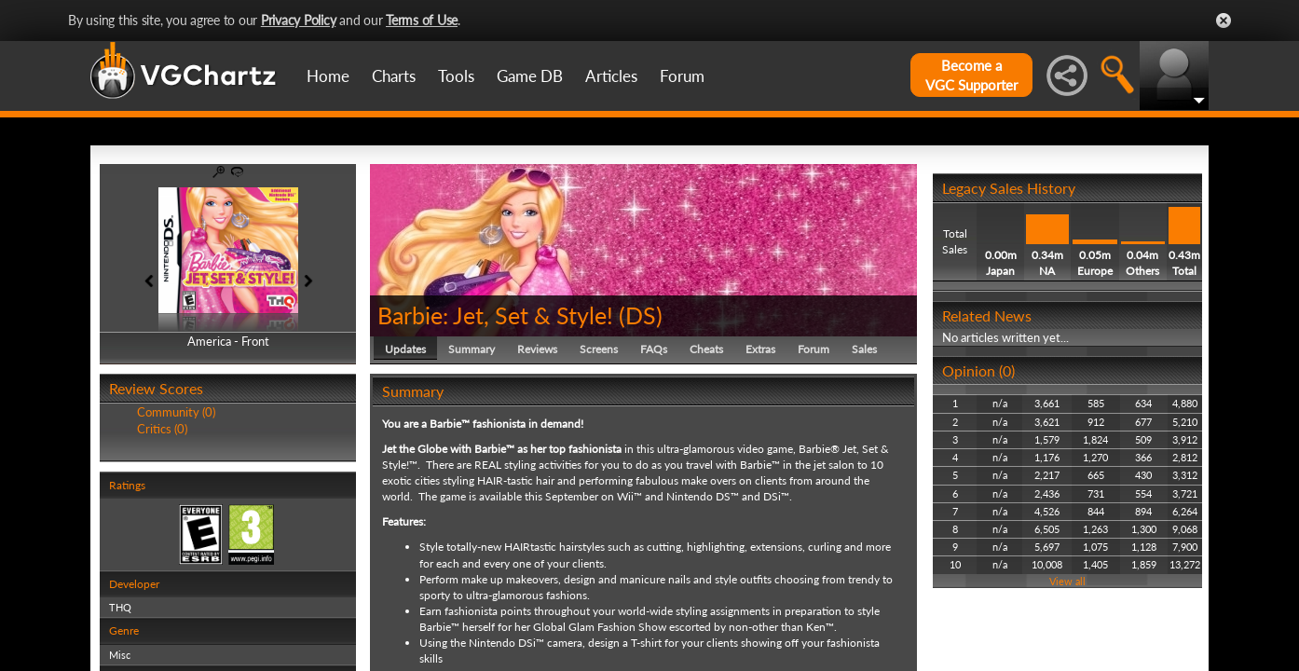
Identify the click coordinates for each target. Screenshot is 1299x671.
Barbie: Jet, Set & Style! (495, 315)
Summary (471, 349)
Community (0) (176, 411)
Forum (682, 76)
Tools (456, 76)
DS (640, 315)
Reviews (537, 349)
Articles (611, 76)
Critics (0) (162, 428)
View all (1067, 581)
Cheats (706, 349)
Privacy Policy (298, 20)
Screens (599, 349)
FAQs (653, 349)
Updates (405, 349)
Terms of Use (422, 20)
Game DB (530, 76)
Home (328, 76)
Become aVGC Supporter (971, 75)
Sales (864, 349)
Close (1223, 20)
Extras (760, 349)
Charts (394, 76)
